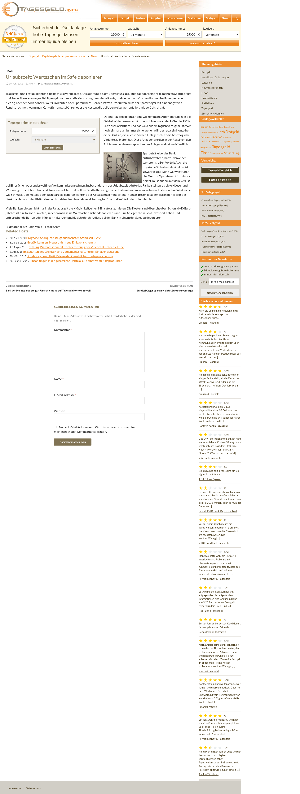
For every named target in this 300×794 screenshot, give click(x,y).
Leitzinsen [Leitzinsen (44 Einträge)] (215, 142)
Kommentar (63, 329)
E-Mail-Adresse (65, 395)
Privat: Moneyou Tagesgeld (214, 578)
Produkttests (209, 98)
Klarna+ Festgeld (209, 671)
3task (31, 83)
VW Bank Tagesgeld (210, 458)
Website (59, 411)
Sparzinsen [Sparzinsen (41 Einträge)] (235, 142)
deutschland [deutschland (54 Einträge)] (229, 127)
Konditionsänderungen (215, 77)
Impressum (14, 788)
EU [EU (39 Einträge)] (218, 132)
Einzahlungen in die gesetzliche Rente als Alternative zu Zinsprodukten (76, 260)
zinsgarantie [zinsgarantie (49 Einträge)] (217, 153)
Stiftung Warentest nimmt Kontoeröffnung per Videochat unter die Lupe (76, 247)
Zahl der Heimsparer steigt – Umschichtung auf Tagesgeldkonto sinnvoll (52, 288)
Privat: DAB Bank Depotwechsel (218, 511)
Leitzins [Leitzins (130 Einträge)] (205, 141)
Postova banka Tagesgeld (213, 425)
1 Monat (146, 34)
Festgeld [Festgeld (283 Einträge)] (232, 131)
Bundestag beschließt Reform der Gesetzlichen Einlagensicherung (70, 256)
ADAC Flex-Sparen (210, 479)
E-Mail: (205, 281)
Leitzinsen (207, 82)
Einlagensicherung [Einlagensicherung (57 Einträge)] (208, 132)
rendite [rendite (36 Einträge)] (221, 142)
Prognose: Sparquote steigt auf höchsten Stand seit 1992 (63, 237)
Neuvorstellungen (212, 87)
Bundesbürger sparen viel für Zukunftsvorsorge (146, 288)
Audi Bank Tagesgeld (211, 610)
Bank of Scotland (208, 774)
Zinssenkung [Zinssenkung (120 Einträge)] (231, 153)
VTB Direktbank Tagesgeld (214, 543)
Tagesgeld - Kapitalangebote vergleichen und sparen (57, 56)
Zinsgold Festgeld (209, 393)
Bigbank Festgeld (209, 322)
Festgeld (206, 72)
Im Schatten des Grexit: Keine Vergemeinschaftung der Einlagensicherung (71, 251)
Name (59, 379)
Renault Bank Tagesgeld (212, 631)
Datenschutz (33, 788)
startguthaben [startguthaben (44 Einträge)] (206, 148)
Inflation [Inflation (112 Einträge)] (217, 136)
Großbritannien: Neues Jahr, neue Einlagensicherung (61, 242)
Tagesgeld (207, 108)
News (94, 56)
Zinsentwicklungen (212, 113)
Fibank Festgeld (208, 706)
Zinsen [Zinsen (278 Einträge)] (206, 152)
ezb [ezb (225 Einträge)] (222, 132)
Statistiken (207, 103)
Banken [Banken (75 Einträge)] (204, 126)
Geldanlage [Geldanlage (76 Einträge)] (206, 137)
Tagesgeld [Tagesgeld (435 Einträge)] (221, 146)
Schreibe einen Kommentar (57, 83)
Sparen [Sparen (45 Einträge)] (227, 142)
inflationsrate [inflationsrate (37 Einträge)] (227, 137)
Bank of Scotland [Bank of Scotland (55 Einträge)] (216, 127)
